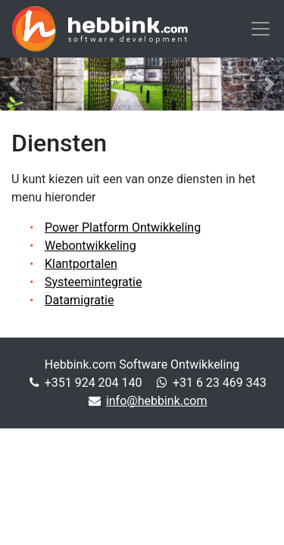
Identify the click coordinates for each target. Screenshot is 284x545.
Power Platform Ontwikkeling (123, 227)
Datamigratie (79, 300)
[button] (14, 84)
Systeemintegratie (93, 282)
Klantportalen (81, 264)
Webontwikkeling (90, 245)
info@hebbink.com (157, 401)
